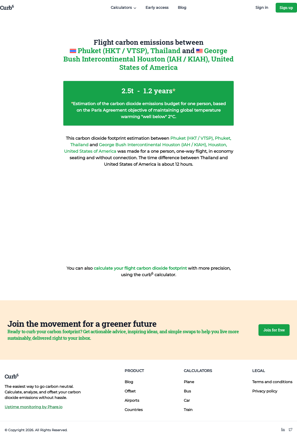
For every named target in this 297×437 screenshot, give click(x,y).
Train (188, 410)
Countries (134, 410)
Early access (156, 7)
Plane (189, 382)
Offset (130, 391)
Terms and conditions (272, 382)
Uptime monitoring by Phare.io (33, 407)
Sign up (286, 7)
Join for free (274, 329)
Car (187, 400)
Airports (132, 400)
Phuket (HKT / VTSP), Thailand (130, 50)
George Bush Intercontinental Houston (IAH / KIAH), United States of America (148, 59)
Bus (187, 391)
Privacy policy (264, 391)
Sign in (261, 7)
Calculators (198, 371)
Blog (182, 7)
